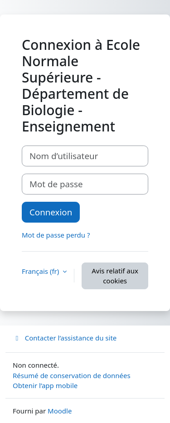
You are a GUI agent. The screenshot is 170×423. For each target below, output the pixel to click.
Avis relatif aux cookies (115, 276)
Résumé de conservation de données (72, 375)
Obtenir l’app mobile (45, 385)
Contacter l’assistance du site (65, 337)
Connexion (50, 212)
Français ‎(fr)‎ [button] (41, 271)
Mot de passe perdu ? (56, 234)
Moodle (60, 410)
